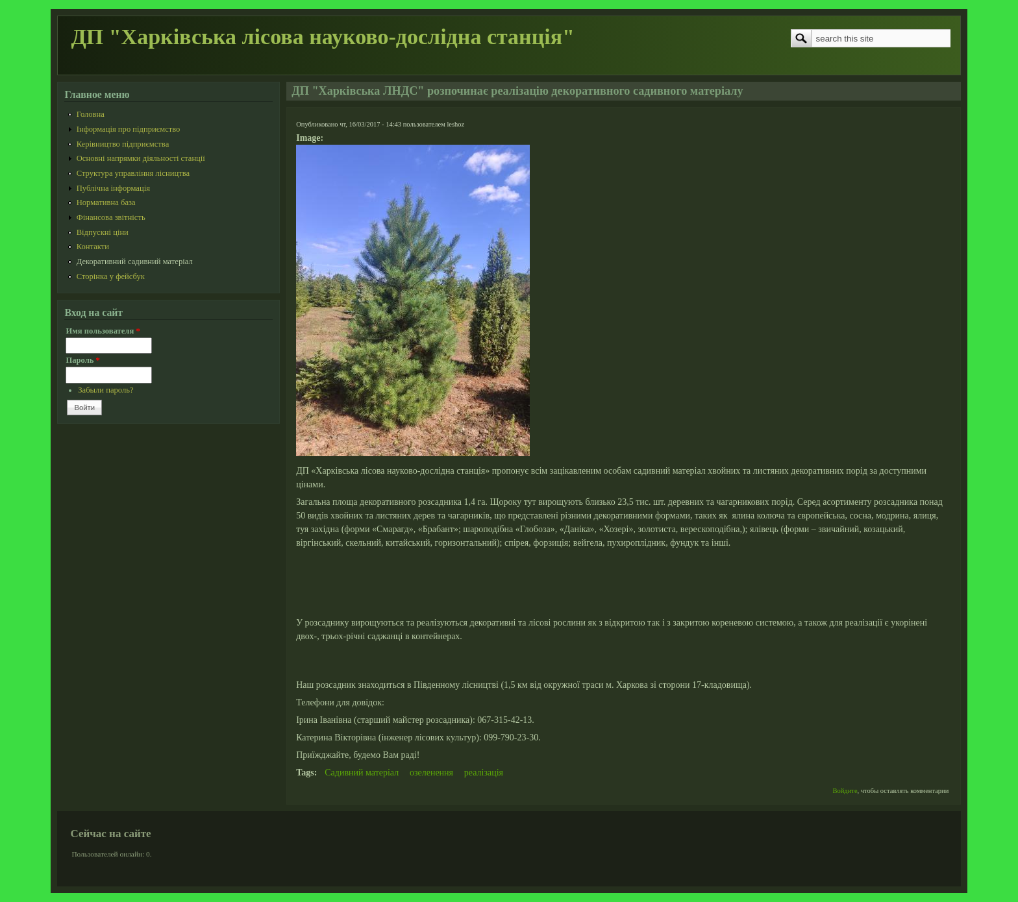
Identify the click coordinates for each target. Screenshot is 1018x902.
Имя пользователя (103, 330)
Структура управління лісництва (133, 173)
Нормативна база (106, 202)
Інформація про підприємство (128, 129)
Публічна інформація (113, 188)
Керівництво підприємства (123, 144)
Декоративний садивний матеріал (135, 261)
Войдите (845, 790)
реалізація (483, 772)
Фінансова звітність (111, 217)
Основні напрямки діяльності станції (141, 158)
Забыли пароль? (105, 390)
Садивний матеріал (362, 772)
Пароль (82, 360)
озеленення (431, 772)
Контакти (93, 246)
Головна (91, 114)
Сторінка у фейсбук (111, 276)
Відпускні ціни (103, 232)
